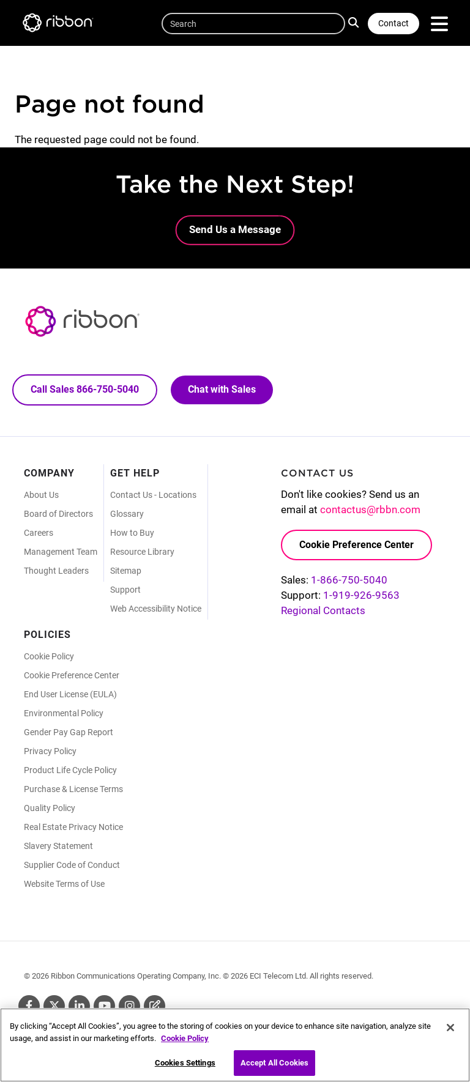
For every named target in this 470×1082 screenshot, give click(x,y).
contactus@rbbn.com (370, 509)
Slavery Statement (58, 846)
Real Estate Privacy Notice (73, 827)
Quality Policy (49, 808)
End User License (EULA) (70, 694)
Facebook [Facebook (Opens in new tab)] (29, 1006)
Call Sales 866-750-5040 (85, 389)
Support (125, 590)
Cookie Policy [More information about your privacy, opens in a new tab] (185, 1042)
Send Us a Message (235, 229)
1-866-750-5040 (349, 580)
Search (355, 22)
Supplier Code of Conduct (72, 865)
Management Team (60, 552)
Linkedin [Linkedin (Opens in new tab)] (79, 1006)
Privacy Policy (50, 751)
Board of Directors (58, 514)
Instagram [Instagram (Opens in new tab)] (129, 1006)
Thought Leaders (56, 571)
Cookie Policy (49, 656)
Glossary (127, 514)
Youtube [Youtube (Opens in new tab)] (104, 1006)
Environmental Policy (63, 713)
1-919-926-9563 (361, 595)
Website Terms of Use (64, 884)
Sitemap (125, 571)
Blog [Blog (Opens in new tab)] (154, 1006)
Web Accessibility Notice (155, 608)
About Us (41, 495)
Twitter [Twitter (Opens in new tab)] (54, 1006)
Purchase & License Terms (73, 789)
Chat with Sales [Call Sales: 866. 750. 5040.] (222, 389)
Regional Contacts (323, 610)
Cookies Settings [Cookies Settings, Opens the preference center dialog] (185, 1067)
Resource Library (142, 552)
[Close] (450, 1031)
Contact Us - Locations (153, 495)
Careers (38, 533)
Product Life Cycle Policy (70, 770)
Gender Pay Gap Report (68, 732)
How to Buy (132, 533)
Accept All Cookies (274, 1067)
